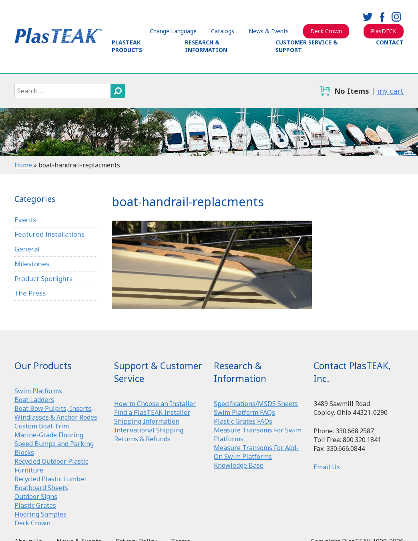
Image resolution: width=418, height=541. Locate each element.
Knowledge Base (238, 465)
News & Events (269, 31)
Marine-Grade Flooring (48, 434)
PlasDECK (383, 31)
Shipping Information (146, 421)
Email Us (327, 467)
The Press (30, 293)
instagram (396, 17)
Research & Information (206, 46)
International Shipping (148, 430)
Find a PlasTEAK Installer (152, 412)
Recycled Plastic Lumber (50, 479)
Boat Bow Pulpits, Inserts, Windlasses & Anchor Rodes (55, 413)
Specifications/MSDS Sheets (256, 403)
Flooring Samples (40, 514)
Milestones (31, 263)
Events (25, 219)
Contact (390, 42)
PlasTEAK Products (127, 46)
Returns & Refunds (142, 438)
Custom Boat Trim (41, 426)
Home (23, 165)
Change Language (173, 31)
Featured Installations (49, 234)
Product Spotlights (43, 278)
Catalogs (222, 31)
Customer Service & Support (306, 46)
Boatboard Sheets (41, 487)
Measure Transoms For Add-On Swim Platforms (256, 452)
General (27, 248)
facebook (382, 17)
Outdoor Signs (35, 496)
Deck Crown (326, 31)
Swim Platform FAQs (244, 412)
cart (325, 91)
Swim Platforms (38, 390)
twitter (367, 17)
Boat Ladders (34, 399)
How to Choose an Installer (155, 403)
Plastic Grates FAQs (243, 421)
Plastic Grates (35, 505)
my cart (390, 91)
